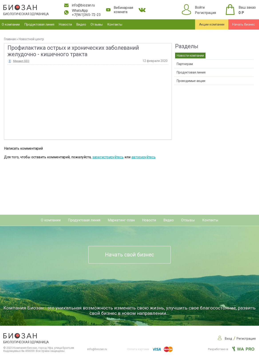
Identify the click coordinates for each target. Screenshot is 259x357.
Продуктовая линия (39, 24)
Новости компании (190, 55)
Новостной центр (31, 39)
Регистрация (205, 13)
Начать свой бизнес (129, 255)
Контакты (114, 24)
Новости (65, 24)
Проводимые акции (191, 81)
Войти (200, 7)
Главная (10, 39)
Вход (228, 338)
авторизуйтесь (143, 157)
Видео (81, 24)
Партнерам (185, 64)
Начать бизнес (243, 24)
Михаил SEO (21, 61)
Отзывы (97, 24)
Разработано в (231, 349)
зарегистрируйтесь (108, 157)
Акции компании (211, 24)
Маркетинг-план (121, 220)
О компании (11, 24)
